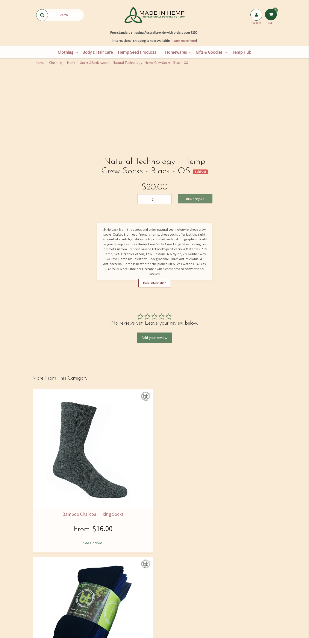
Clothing (65, 52)
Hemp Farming (92, 617)
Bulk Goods (92, 608)
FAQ (173, 581)
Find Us (51, 590)
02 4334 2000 (239, 588)
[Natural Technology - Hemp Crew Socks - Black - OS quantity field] (154, 199)
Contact (51, 599)
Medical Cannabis (132, 608)
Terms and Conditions (173, 617)
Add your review (154, 337)
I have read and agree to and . (193, 532)
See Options (60, 477)
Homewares (176, 52)
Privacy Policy (203, 534)
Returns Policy (173, 608)
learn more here (184, 40)
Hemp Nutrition (132, 590)
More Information (154, 283)
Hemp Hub (241, 52)
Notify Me (195, 199)
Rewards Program (51, 617)
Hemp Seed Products (137, 52)
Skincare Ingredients (132, 599)
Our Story (51, 581)
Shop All (92, 581)
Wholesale (91, 599)
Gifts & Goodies (209, 52)
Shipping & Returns (51, 608)
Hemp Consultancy (92, 590)
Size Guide (173, 590)
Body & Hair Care (97, 52)
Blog (132, 617)
